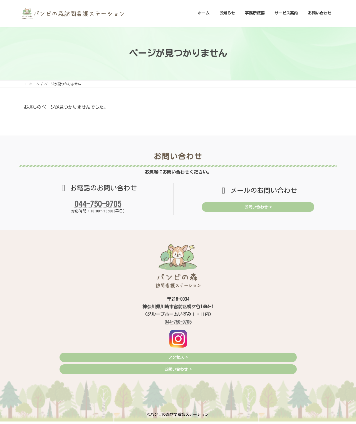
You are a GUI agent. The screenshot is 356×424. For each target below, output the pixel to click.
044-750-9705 (98, 204)
